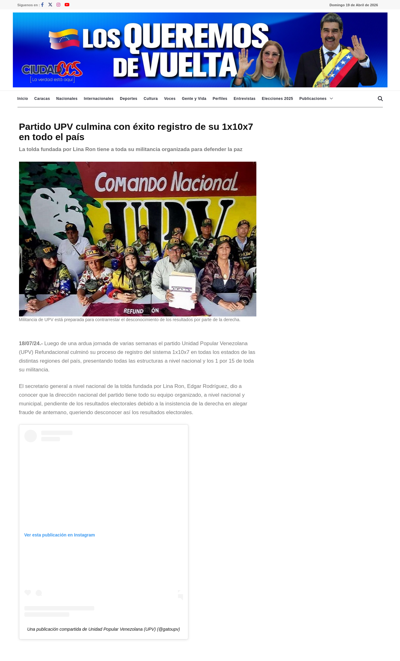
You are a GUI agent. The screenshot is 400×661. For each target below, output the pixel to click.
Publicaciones (313, 98)
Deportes (128, 98)
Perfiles (220, 98)
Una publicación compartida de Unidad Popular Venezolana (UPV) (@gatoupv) (103, 629)
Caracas (42, 98)
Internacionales (99, 98)
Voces (169, 98)
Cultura (151, 98)
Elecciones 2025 (277, 98)
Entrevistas (244, 98)
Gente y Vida (194, 98)
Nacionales (66, 98)
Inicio (22, 98)
